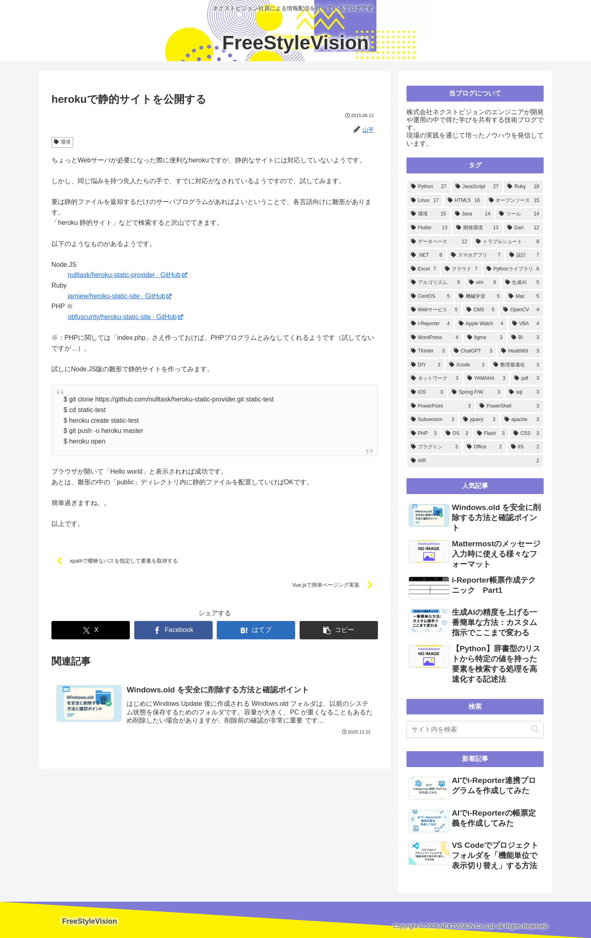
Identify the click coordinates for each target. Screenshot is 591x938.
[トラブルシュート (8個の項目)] (507, 242)
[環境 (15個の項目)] (428, 214)
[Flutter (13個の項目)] (429, 228)
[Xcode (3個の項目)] (467, 365)
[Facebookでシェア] (173, 630)
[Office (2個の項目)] (484, 447)
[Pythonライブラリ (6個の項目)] (513, 269)
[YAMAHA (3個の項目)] (486, 379)
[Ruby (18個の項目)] (523, 187)
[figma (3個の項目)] (485, 338)
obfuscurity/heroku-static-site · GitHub (125, 316)
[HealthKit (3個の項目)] (520, 351)
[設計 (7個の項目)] (524, 255)
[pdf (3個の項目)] (527, 379)
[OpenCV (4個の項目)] (521, 310)
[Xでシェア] (90, 630)
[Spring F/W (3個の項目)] (476, 392)
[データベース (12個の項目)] (439, 242)
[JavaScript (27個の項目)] (477, 187)
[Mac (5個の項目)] (524, 296)
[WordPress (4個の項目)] (434, 338)
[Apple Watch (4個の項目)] (481, 324)
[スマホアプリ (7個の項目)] (475, 255)
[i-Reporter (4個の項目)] (430, 324)
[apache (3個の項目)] (522, 420)
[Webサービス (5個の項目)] (434, 310)
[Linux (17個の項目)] (424, 201)
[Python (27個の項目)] (428, 187)
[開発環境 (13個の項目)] (477, 228)
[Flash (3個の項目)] (490, 434)
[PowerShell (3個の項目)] (509, 406)
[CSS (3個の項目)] (526, 434)
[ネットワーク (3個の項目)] (434, 379)
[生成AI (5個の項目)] (522, 283)
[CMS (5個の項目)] (480, 310)
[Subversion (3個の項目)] (432, 420)
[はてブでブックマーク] (256, 630)
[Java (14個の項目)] (472, 214)
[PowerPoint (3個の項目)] (440, 406)
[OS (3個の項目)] (457, 434)
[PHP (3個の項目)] (423, 434)
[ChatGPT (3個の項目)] (473, 351)
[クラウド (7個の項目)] (461, 269)
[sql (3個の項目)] (524, 392)
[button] (339, 630)
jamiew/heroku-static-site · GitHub (120, 296)
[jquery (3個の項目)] (479, 420)
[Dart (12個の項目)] (523, 228)
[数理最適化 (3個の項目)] (516, 365)
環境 (62, 142)
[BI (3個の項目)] (525, 338)
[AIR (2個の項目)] (475, 461)
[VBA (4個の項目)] (526, 324)
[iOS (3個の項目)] (427, 392)
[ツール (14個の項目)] (519, 214)
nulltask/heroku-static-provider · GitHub (127, 274)
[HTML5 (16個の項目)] (464, 201)
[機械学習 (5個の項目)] (479, 296)
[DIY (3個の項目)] (425, 365)
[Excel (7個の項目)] (423, 269)
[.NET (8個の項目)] (426, 255)
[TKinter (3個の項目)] (428, 351)
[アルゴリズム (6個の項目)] (435, 283)
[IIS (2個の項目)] (525, 447)
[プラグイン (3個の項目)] (434, 447)
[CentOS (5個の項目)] (430, 296)
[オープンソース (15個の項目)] (514, 201)
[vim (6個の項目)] (482, 283)
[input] (475, 729)
